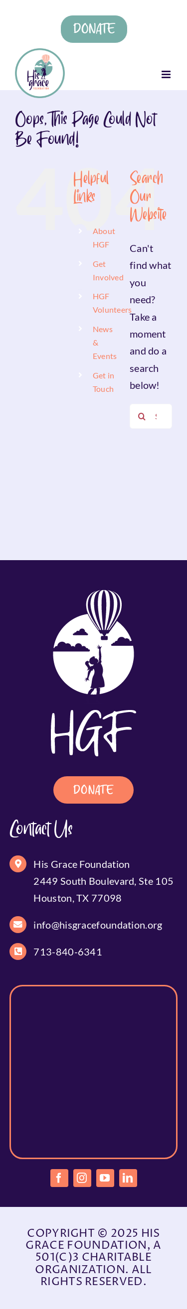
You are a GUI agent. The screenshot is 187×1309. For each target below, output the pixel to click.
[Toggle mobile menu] (167, 74)
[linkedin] (128, 1178)
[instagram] (82, 1178)
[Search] (142, 416)
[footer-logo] (93, 595)
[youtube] (105, 1178)
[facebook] (59, 1178)
